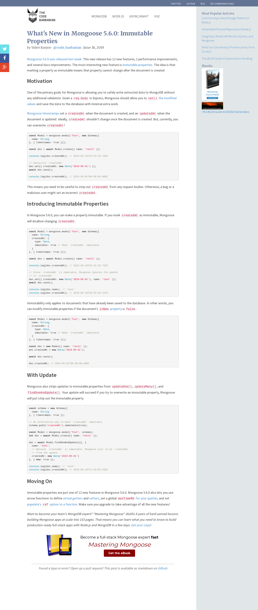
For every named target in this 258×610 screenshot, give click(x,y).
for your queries (137, 498)
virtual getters (73, 498)
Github (162, 568)
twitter (176, 3)
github (191, 3)
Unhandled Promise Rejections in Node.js (226, 29)
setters (94, 498)
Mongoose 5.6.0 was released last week (54, 59)
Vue (157, 16)
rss (203, 3)
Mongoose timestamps (43, 113)
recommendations (222, 3)
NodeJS (118, 16)
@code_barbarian (67, 47)
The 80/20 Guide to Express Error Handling (227, 58)
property (110, 309)
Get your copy (140, 525)
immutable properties (137, 65)
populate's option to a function (52, 504)
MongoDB (99, 16)
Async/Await (139, 16)
